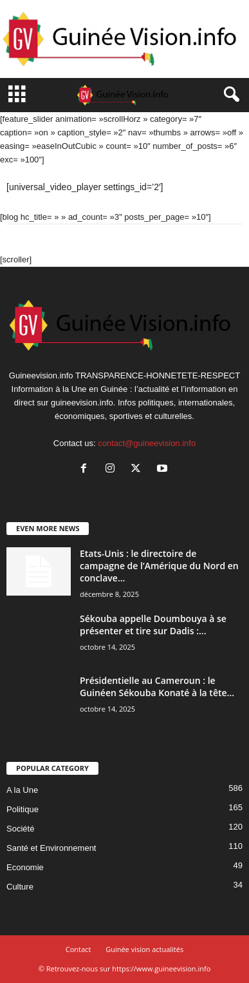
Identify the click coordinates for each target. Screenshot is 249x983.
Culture (19, 886)
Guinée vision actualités (144, 949)
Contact (78, 949)
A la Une (22, 790)
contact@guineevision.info (147, 443)
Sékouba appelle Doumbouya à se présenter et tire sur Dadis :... (153, 624)
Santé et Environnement (51, 848)
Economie (25, 867)
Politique (22, 809)
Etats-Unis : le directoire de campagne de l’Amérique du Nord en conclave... (159, 565)
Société (20, 828)
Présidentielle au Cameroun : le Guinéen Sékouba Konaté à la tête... (157, 686)
